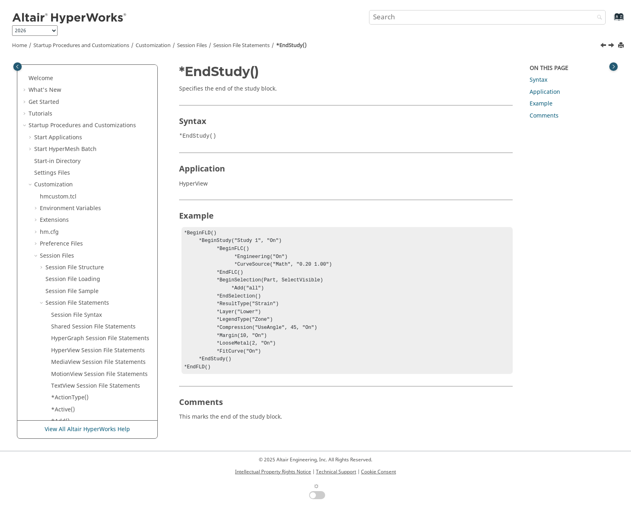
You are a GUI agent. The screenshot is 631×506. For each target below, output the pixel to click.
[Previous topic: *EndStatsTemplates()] (604, 46)
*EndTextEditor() (74, 250)
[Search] (597, 18)
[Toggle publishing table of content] (17, 66)
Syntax (538, 80)
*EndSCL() (65, 84)
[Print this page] (622, 45)
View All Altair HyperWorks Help (87, 429)
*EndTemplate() (73, 191)
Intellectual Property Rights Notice (273, 471)
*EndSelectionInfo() (78, 143)
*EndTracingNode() (77, 285)
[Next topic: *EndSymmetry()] (612, 46)
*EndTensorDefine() (78, 214)
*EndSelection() (72, 132)
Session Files (192, 45)
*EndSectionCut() (74, 108)
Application (545, 92)
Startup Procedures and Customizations (81, 45)
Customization (153, 45)
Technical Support (336, 471)
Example (541, 103)
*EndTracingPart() (76, 297)
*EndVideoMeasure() (79, 392)
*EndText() (65, 238)
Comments (544, 116)
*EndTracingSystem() (80, 309)
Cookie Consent (378, 471)
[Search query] (487, 17)
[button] (48, 73)
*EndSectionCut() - (91, 120)
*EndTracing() (70, 273)
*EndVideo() (67, 380)
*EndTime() (66, 262)
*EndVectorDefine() (77, 356)
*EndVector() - (87, 332)
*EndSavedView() (74, 72)
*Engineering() (71, 415)
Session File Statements (241, 45)
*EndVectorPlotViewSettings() (91, 368)
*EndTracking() (72, 321)
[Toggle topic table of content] (613, 66)
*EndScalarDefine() (77, 96)
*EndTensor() (69, 202)
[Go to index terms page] (610, 21)
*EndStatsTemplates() (81, 155)
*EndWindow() (71, 404)
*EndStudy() (291, 45)
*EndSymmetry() (73, 179)
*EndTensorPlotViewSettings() (91, 226)
